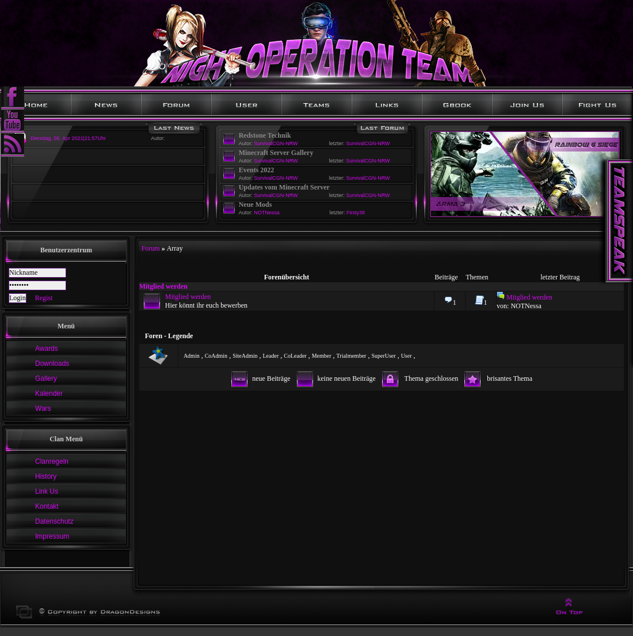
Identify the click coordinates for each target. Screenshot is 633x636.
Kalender (49, 393)
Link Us (46, 491)
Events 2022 (256, 170)
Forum (151, 248)
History (45, 476)
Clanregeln (51, 461)
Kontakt (47, 506)
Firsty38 (355, 212)
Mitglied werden (163, 286)
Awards (46, 348)
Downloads (52, 363)
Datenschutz (54, 521)
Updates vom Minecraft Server (284, 187)
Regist (44, 298)
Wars (43, 408)
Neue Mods (255, 204)
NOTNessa (267, 212)
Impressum (52, 536)
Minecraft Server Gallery (276, 153)
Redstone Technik (265, 135)
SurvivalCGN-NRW (276, 143)
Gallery (46, 378)
